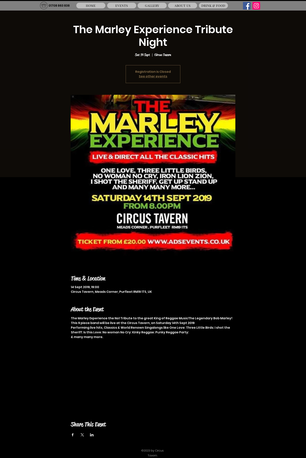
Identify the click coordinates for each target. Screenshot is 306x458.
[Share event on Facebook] (73, 434)
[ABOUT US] (182, 5)
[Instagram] (256, 6)
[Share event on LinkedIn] (92, 434)
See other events (153, 76)
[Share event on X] (82, 434)
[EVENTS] (121, 5)
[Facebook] (247, 6)
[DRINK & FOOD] (213, 5)
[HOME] (90, 5)
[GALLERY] (152, 5)
